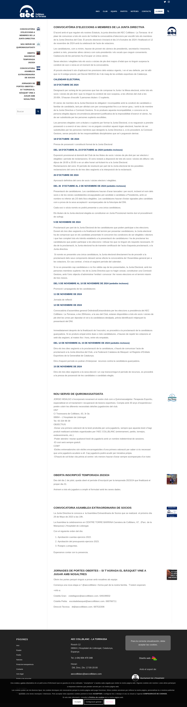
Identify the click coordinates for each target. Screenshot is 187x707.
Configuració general (94, 702)
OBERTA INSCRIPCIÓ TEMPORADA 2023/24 (81, 475)
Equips (18, 650)
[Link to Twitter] (165, 2)
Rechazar (109, 702)
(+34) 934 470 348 (84, 658)
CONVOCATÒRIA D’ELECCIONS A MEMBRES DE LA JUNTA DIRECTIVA (99, 27)
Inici (17, 645)
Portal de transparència (24, 664)
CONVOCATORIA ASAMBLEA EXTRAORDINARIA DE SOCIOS (93, 507)
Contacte (19, 669)
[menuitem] (97, 11)
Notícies (19, 660)
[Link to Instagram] (169, 2)
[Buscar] (168, 11)
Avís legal (19, 674)
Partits (18, 655)
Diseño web (148, 658)
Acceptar (77, 702)
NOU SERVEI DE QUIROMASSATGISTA (78, 393)
